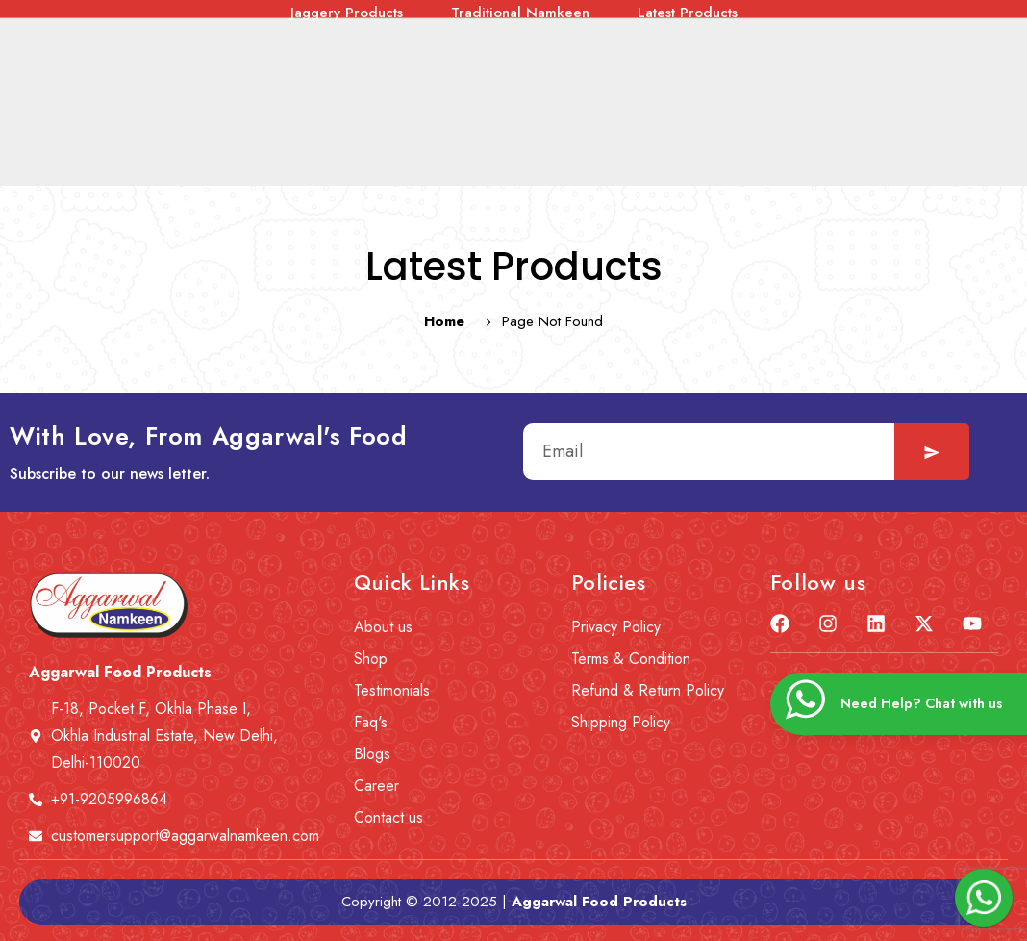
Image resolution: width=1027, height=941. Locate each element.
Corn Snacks (824, 82)
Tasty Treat (420, 82)
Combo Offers (108, 82)
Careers (500, 26)
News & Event (380, 26)
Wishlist (799, 26)
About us (257, 26)
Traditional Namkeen (520, 107)
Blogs (593, 26)
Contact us (693, 26)
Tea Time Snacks (558, 82)
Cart (886, 26)
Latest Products (688, 107)
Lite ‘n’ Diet (699, 82)
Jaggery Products (346, 107)
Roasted (940, 82)
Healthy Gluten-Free (270, 82)
